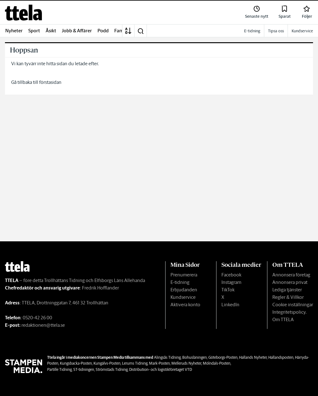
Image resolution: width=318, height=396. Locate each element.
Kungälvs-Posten (106, 363)
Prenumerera (183, 275)
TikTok (227, 290)
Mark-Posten (159, 363)
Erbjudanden (183, 290)
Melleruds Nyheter (186, 363)
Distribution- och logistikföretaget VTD (160, 369)
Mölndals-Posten (216, 363)
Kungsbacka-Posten (76, 363)
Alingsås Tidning (167, 357)
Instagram (231, 282)
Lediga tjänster (287, 290)
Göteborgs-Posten (223, 357)
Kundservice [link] (302, 31)
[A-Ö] (128, 31)
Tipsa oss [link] (276, 31)
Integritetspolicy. (289, 312)
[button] (140, 31)
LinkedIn (230, 304)
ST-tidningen (83, 369)
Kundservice (183, 297)
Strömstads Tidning (112, 369)
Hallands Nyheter (253, 357)
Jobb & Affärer (77, 31)
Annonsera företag (291, 275)
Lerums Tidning (135, 363)
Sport (34, 31)
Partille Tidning (59, 369)
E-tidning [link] (252, 31)
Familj (120, 31)
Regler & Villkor (288, 297)
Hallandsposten (280, 357)
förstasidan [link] (50, 82)
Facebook (231, 275)
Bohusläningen (194, 357)
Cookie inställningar (292, 304)
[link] (23, 12)
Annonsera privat (289, 282)
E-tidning (179, 282)
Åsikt (51, 31)
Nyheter (14, 31)
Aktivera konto (185, 304)
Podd (103, 31)
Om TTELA (283, 319)
